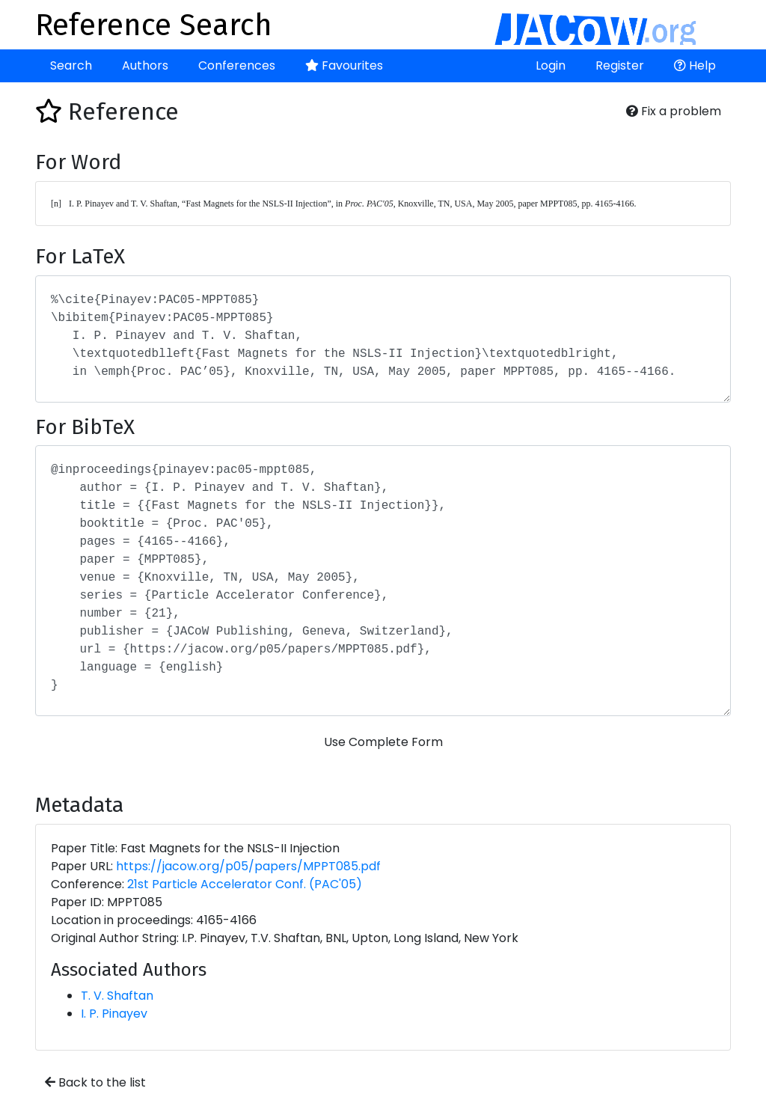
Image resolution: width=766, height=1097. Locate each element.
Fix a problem (673, 111)
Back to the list (95, 1082)
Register (619, 65)
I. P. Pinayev (114, 1013)
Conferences (236, 65)
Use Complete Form (383, 742)
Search (71, 65)
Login (551, 65)
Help (695, 65)
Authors (145, 65)
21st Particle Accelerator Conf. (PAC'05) (244, 884)
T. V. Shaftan (117, 995)
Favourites (344, 65)
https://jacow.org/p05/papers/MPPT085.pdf (248, 866)
